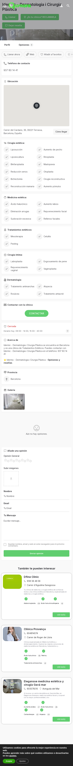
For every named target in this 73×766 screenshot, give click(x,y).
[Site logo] (20, 6)
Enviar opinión (36, 553)
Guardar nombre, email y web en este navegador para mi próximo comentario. (36, 545)
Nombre (8, 491)
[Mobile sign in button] (61, 6)
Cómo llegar (61, 131)
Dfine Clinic (31, 576)
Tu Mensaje (10, 515)
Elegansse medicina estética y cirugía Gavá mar (44, 683)
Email (6, 503)
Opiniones (26, 45)
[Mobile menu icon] (5, 6)
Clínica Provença (35, 629)
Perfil (7, 45)
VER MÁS (61, 615)
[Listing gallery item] (14, 401)
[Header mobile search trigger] (68, 6)
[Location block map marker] (36, 106)
